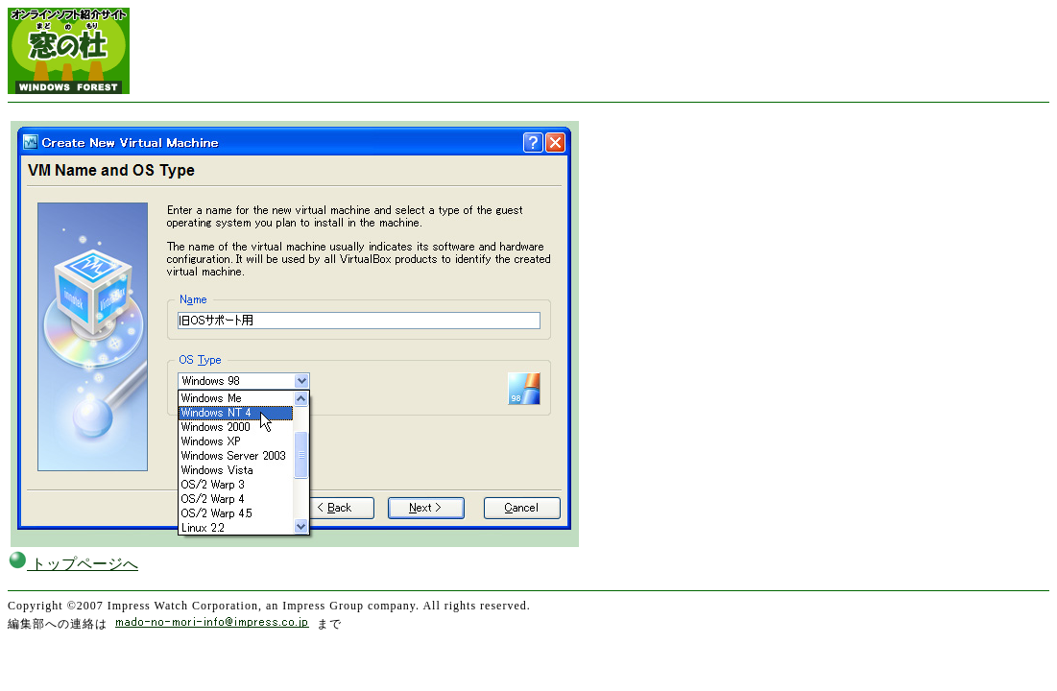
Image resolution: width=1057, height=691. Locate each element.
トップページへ (73, 564)
